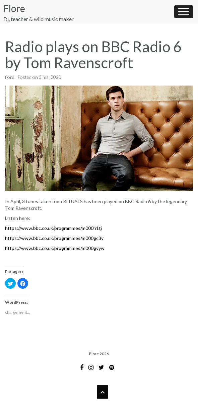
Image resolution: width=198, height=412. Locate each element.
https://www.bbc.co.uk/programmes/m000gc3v (54, 238)
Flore (14, 8)
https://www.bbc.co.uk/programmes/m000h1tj (53, 228)
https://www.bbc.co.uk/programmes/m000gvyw (55, 248)
